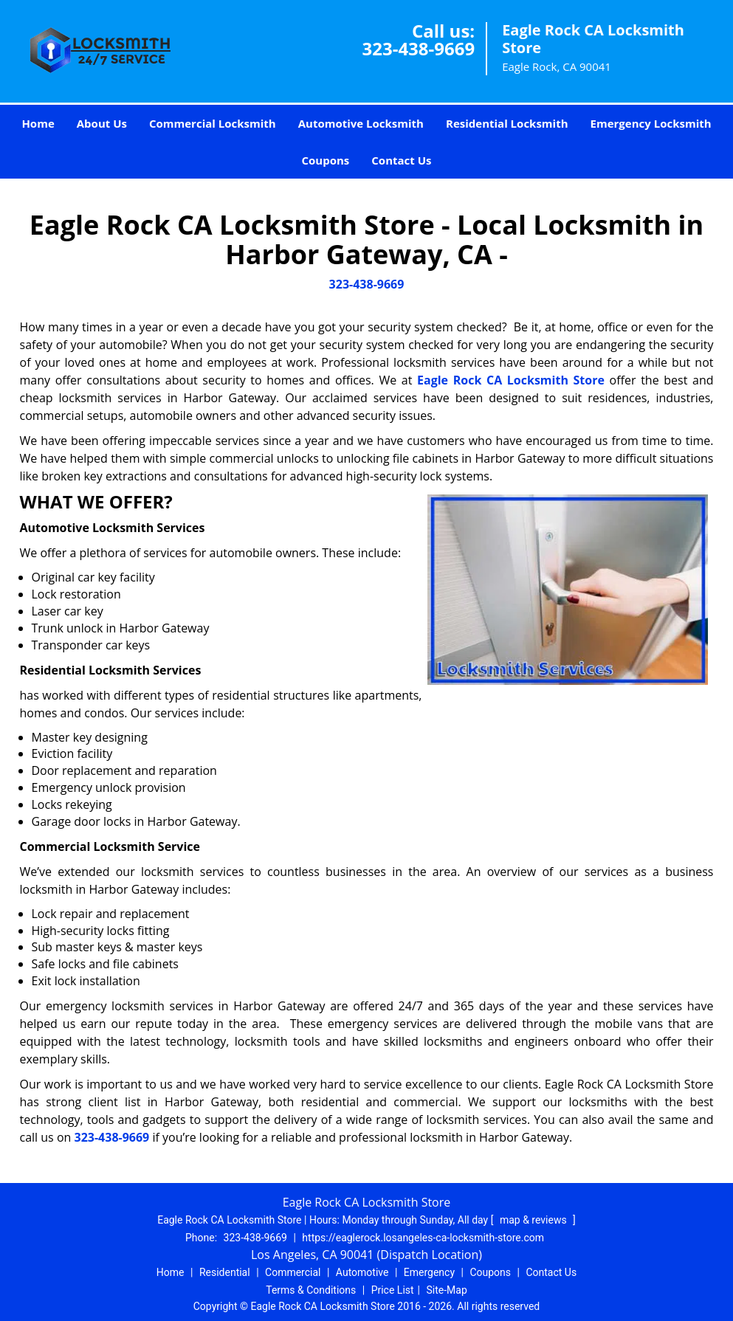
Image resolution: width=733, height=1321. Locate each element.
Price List (392, 1290)
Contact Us (401, 160)
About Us (102, 123)
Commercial (292, 1272)
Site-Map (447, 1290)
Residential (224, 1272)
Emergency (429, 1272)
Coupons (325, 160)
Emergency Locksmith (651, 123)
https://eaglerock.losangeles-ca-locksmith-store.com (423, 1238)
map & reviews (534, 1220)
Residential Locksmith (507, 123)
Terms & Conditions (311, 1290)
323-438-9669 (418, 48)
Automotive (362, 1272)
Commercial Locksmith (212, 123)
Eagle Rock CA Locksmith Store (511, 380)
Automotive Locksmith (361, 123)
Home (37, 123)
